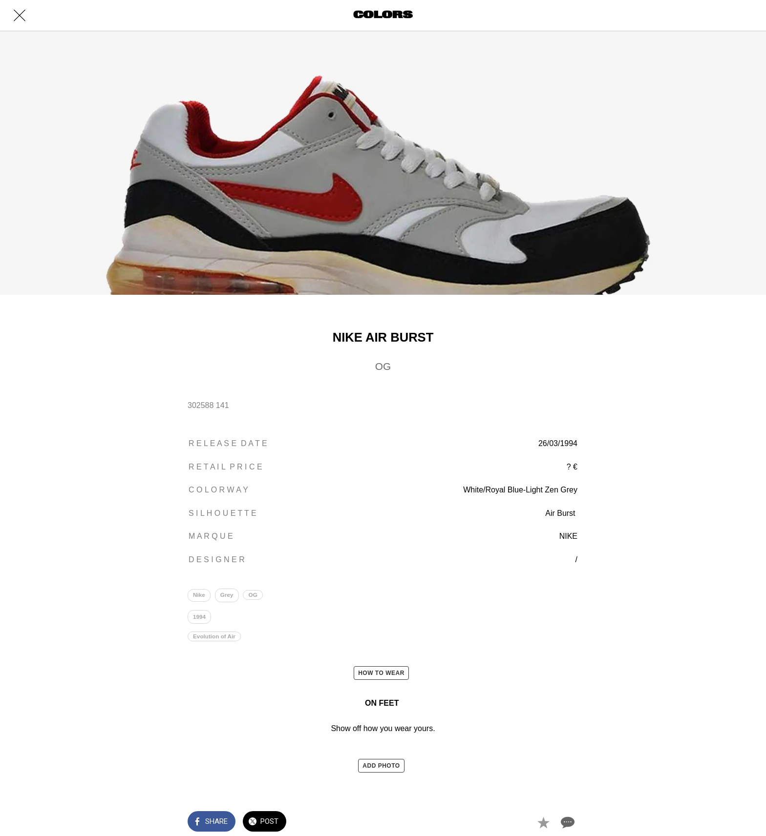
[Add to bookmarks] (543, 822)
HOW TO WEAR (381, 678)
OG (255, 595)
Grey (228, 595)
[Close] (19, 15)
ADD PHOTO (381, 771)
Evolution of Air (215, 641)
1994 (200, 619)
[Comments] (566, 822)
